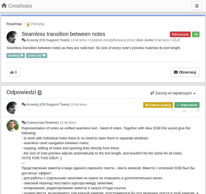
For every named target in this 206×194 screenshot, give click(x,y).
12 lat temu (68, 122)
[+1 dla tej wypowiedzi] (184, 111)
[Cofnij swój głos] (191, 111)
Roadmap (14, 24)
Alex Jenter (145, 40)
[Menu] (197, 6)
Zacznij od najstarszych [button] (172, 93)
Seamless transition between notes (63, 34)
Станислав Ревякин (42, 122)
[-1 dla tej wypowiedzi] (198, 111)
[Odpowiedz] (173, 111)
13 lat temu (78, 104)
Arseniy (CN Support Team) (47, 40)
